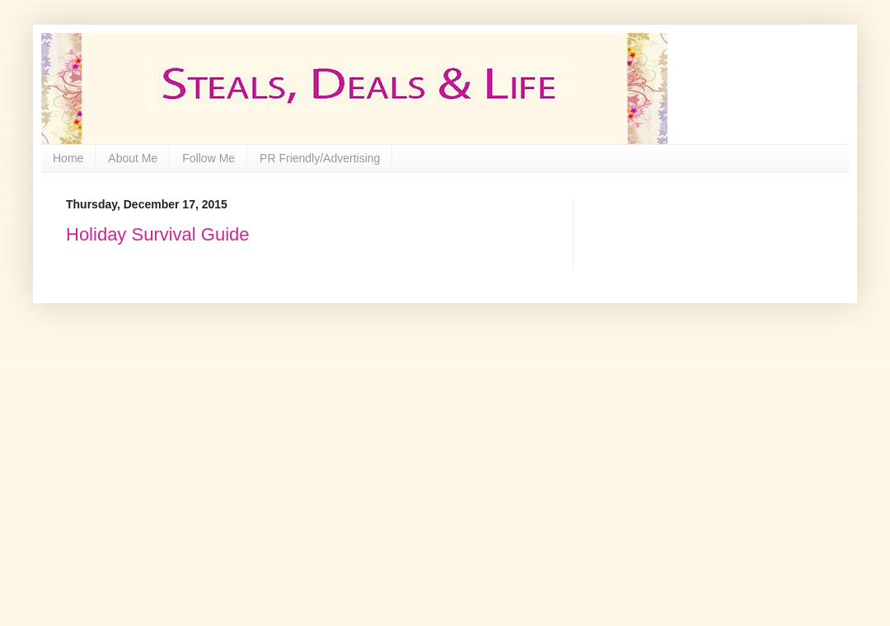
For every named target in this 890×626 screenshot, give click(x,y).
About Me (132, 158)
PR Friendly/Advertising (320, 158)
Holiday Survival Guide (158, 234)
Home (68, 158)
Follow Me (208, 158)
